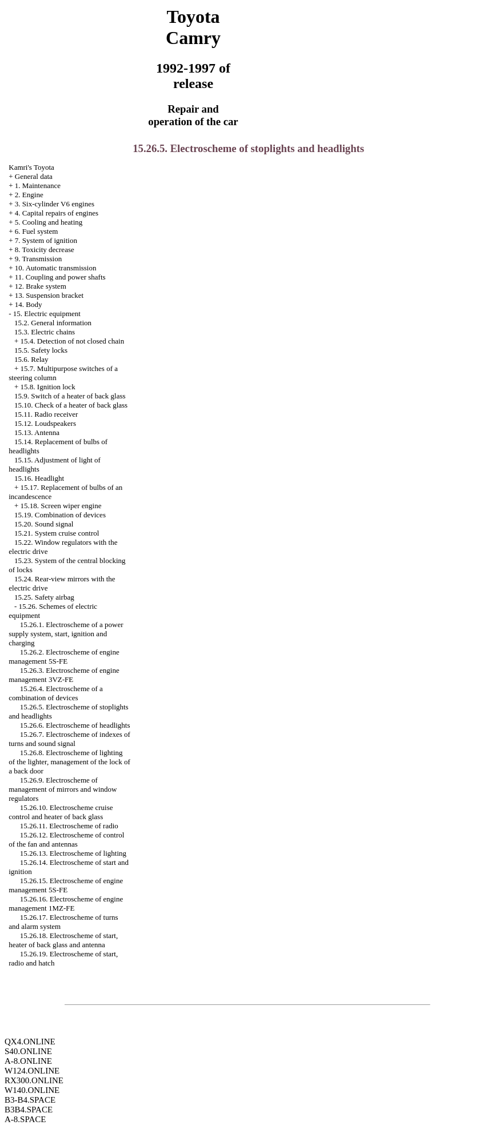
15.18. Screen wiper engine (61, 505)
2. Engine (29, 194)
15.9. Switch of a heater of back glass (70, 396)
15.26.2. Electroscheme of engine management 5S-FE (64, 656)
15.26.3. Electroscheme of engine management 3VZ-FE (64, 675)
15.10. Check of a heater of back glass (70, 405)
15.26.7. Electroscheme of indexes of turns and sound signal (69, 739)
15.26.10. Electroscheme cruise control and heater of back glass (61, 812)
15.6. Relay (31, 359)
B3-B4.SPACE (30, 1099)
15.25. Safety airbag (44, 597)
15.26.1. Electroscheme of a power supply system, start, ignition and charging (66, 633)
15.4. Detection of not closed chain (73, 341)
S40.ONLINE (28, 1051)
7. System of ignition (46, 240)
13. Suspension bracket (49, 295)
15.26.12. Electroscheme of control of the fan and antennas (66, 839)
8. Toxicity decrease (44, 249)
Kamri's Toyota (31, 167)
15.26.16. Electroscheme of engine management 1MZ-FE (66, 903)
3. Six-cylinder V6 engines (54, 204)
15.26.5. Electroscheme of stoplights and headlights (248, 148)
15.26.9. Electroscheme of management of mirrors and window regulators (63, 789)
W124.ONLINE (32, 1070)
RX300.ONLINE (34, 1080)
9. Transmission (38, 258)
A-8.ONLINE (28, 1061)
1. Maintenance (38, 185)
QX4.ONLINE (30, 1041)
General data (34, 176)
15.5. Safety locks (40, 350)
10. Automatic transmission (56, 268)
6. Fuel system (36, 231)
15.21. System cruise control (56, 533)
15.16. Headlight (39, 478)
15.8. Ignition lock (48, 386)
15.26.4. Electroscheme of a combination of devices (56, 693)
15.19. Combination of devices (60, 514)
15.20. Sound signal (43, 524)
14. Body (28, 304)
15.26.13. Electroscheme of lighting (73, 853)
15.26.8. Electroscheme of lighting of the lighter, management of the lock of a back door (69, 761)
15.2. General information (52, 322)
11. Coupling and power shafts (60, 277)
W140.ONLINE (32, 1090)
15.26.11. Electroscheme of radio (69, 825)
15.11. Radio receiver (46, 414)
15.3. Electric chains (44, 332)
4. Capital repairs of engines (56, 213)
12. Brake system (40, 286)
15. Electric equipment (47, 313)
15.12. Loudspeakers (45, 423)
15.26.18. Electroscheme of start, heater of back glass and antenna (63, 940)
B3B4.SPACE (29, 1109)
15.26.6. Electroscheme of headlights (75, 725)
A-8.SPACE (25, 1119)
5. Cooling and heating (48, 222)
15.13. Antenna (36, 432)
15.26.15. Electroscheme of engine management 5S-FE (66, 885)
